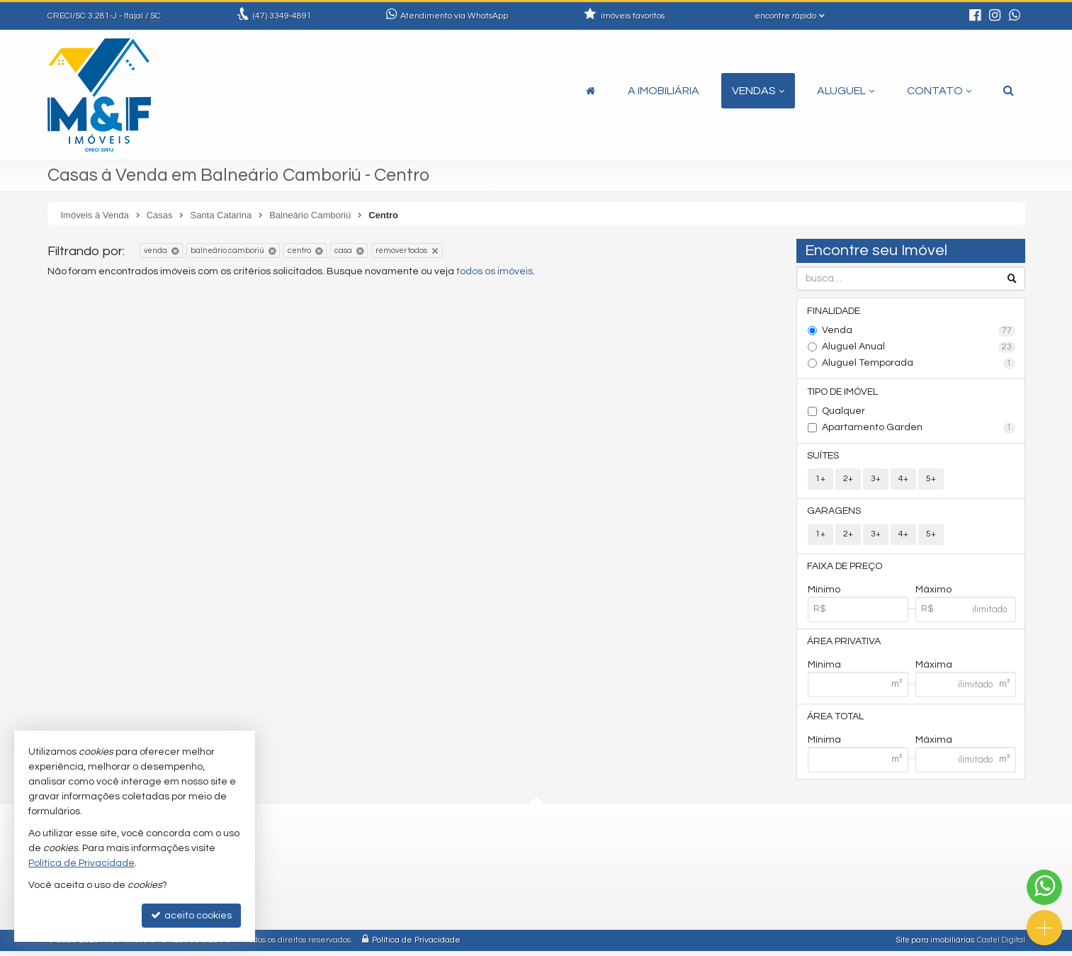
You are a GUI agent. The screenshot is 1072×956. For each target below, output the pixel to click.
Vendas (758, 90)
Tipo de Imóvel (843, 393)
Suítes (824, 458)
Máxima (933, 669)
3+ (876, 480)
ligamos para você (354, 907)
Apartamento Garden (918, 429)
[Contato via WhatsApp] (1044, 887)
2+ (848, 480)
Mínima (824, 669)
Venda (918, 331)
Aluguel (845, 90)
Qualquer (843, 412)
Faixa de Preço (845, 570)
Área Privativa (844, 646)
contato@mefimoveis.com (373, 890)
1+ (820, 480)
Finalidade (834, 311)
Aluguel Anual (918, 348)
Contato (939, 90)
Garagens (835, 514)
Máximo (933, 593)
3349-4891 (282, 16)
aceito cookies (191, 915)
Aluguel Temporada (918, 364)
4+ (903, 480)
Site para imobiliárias (935, 945)
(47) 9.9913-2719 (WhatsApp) (377, 873)
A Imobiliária (663, 90)
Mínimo (824, 593)
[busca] (1009, 90)
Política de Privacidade (416, 945)
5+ (931, 480)
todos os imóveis (494, 271)
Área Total (836, 721)
